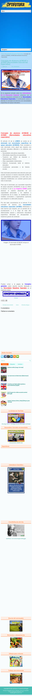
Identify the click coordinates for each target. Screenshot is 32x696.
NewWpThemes (11, 690)
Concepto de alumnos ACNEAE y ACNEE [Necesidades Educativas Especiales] (14, 62)
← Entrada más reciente (7, 305)
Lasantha (26, 690)
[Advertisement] (16, 31)
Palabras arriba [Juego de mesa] (15, 367)
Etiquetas (12, 364)
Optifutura (4, 66)
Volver (16, 298)
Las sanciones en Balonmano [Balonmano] (17, 375)
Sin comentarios (15, 66)
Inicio (2, 54)
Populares (4, 364)
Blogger (24, 538)
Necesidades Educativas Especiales (14, 54)
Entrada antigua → (26, 305)
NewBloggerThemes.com (16, 692)
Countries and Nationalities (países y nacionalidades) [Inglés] (16, 384)
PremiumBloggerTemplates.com (16, 691)
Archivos (20, 364)
